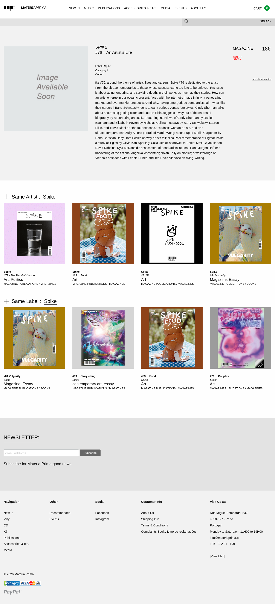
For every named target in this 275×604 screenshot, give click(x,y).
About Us (147, 513)
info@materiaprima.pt (225, 538)
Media (8, 550)
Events (54, 519)
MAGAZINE (11, 283)
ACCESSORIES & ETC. (140, 8)
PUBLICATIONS (109, 8)
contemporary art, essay (93, 384)
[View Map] (217, 556)
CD (6, 525)
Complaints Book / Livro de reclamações (169, 531)
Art (74, 279)
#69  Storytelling (83, 376)
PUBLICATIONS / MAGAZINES (37, 283)
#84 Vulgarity (218, 275)
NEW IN (74, 8)
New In (8, 513)
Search (265, 21)
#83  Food (79, 275)
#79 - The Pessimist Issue (19, 275)
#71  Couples (219, 376)
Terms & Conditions (154, 525)
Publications (12, 538)
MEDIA (165, 8)
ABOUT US (198, 8)
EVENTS (180, 8)
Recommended (59, 513)
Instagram (102, 519)
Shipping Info (150, 519)
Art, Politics (13, 279)
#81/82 (145, 275)
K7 (6, 531)
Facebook (102, 513)
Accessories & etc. (16, 544)
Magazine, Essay (224, 279)
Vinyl (7, 519)
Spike (101, 47)
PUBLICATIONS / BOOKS (240, 283)
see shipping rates (261, 79)
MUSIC (89, 8)
